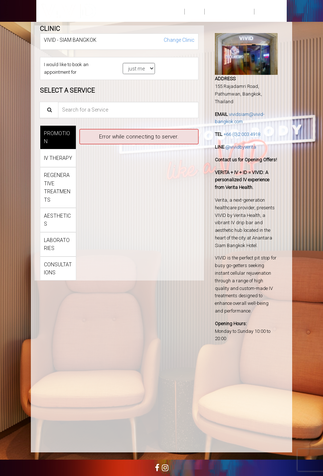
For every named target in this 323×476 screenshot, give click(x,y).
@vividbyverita (240, 147)
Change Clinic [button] (179, 40)
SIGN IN (268, 11)
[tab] (58, 137)
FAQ (194, 11)
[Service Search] (49, 110)
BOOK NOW (165, 11)
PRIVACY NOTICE (229, 11)
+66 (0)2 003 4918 (242, 134)
